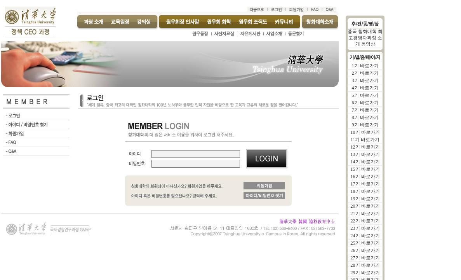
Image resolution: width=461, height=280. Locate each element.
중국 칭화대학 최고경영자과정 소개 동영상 (365, 38)
